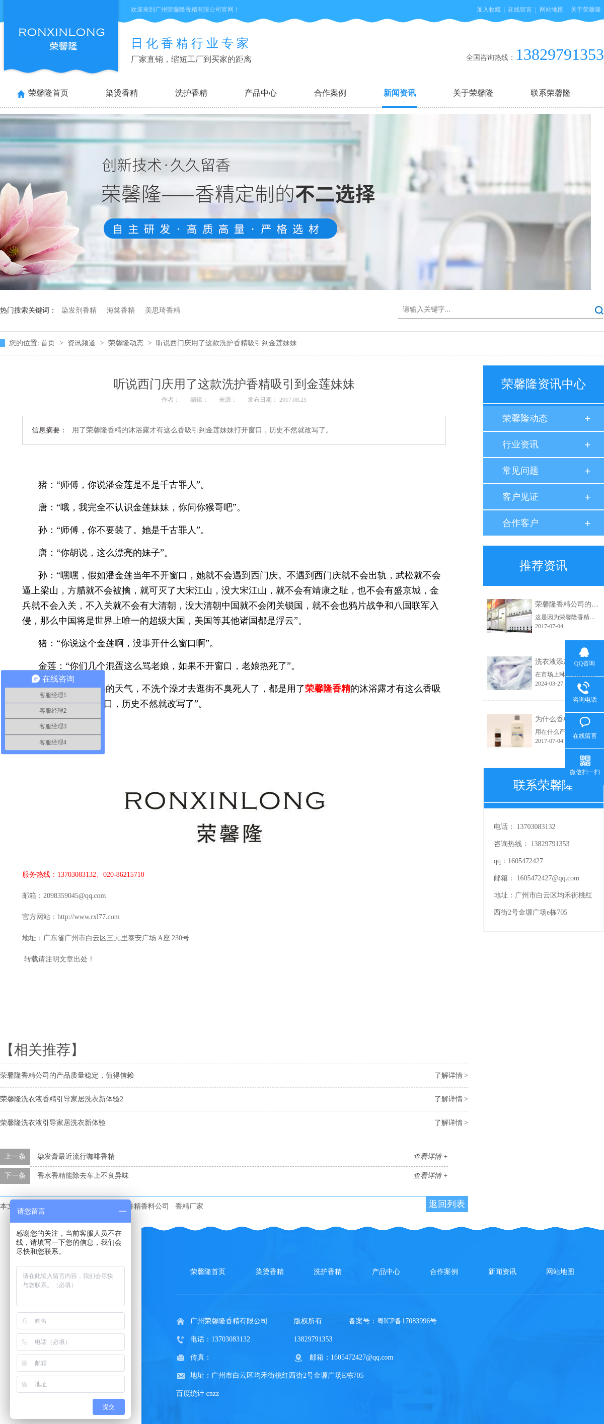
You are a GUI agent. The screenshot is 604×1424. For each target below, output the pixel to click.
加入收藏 (489, 9)
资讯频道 (82, 343)
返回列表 (447, 1204)
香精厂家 (189, 1206)
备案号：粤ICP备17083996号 (393, 1321)
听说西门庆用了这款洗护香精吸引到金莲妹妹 (226, 343)
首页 (49, 343)
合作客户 (520, 523)
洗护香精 (191, 93)
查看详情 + (430, 1156)
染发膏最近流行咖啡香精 (76, 1156)
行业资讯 (520, 444)
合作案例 (330, 93)
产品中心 (261, 93)
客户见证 (520, 497)
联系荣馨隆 (551, 93)
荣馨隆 (327, 689)
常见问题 (520, 471)
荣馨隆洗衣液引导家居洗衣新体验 (53, 1123)
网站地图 (552, 9)
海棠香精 (121, 310)
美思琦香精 (162, 310)
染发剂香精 (79, 310)
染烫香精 (122, 93)
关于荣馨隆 (586, 9)
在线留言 (520, 9)
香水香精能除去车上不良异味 (83, 1175)
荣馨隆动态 (126, 343)
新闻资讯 (400, 93)
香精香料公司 (148, 1206)
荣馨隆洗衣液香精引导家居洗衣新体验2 (61, 1099)
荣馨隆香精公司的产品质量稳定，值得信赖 (67, 1075)
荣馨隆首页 (48, 93)
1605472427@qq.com (548, 878)
